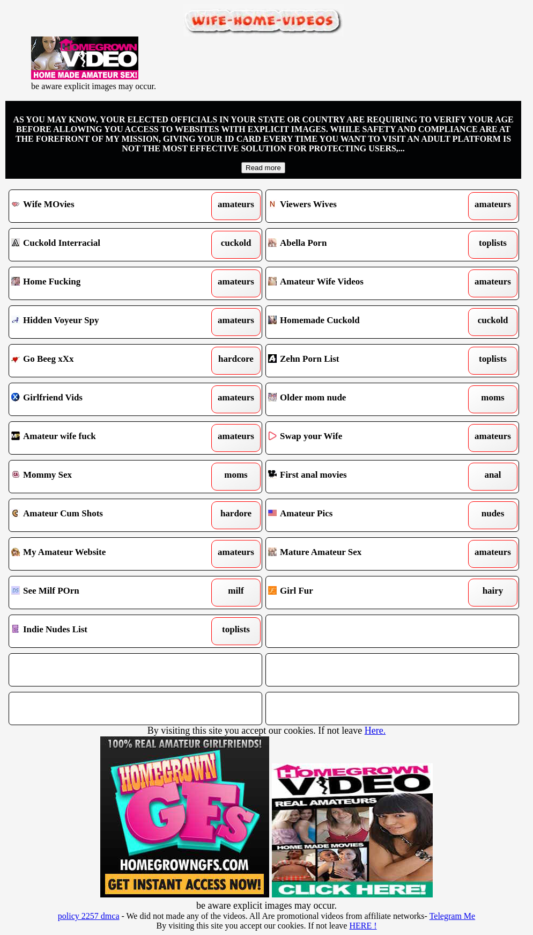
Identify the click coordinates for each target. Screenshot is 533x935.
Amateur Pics (359, 515)
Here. (375, 730)
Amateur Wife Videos (359, 283)
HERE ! (362, 925)
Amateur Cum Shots (102, 515)
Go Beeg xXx (102, 361)
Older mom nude (359, 399)
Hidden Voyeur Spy (102, 322)
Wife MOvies (102, 206)
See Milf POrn (102, 593)
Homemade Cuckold (359, 322)
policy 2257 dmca (89, 916)
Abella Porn (359, 245)
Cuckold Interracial (102, 245)
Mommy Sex (102, 477)
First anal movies (359, 477)
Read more (263, 168)
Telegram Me (453, 916)
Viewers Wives (359, 206)
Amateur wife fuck (102, 438)
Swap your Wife (359, 438)
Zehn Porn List (359, 361)
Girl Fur (359, 593)
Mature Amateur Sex (359, 554)
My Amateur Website (102, 554)
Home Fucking (102, 283)
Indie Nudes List (102, 631)
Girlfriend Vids (102, 399)
